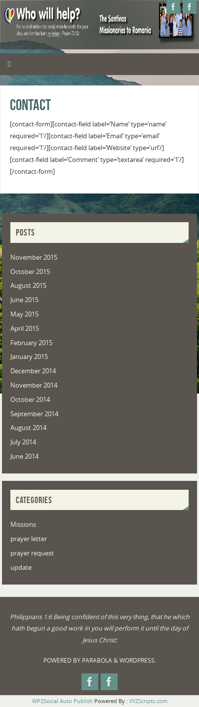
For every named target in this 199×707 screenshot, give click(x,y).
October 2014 (30, 399)
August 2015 (28, 285)
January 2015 (29, 357)
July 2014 (23, 442)
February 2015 (31, 343)
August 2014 (28, 428)
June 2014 (24, 456)
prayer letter (28, 539)
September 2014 (34, 414)
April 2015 (24, 328)
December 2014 (33, 371)
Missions (23, 524)
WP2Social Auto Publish (62, 701)
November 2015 (33, 257)
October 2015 (30, 272)
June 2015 (24, 300)
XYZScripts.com (148, 701)
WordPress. (137, 660)
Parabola (97, 660)
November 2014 (33, 385)
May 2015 (24, 314)
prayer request (32, 553)
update (21, 567)
